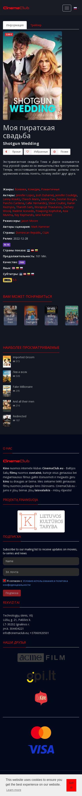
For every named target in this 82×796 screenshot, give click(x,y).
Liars (72, 322)
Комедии (34, 189)
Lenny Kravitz (11, 199)
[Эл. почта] (41, 572)
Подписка (12, 593)
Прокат (12, 152)
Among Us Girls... (51, 319)
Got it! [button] (71, 785)
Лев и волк (20, 372)
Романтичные (50, 189)
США (45, 232)
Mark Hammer (40, 227)
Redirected (19, 416)
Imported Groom (23, 357)
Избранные (36, 152)
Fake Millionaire (23, 387)
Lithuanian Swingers (32, 320)
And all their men (10, 319)
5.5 (15, 280)
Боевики (20, 189)
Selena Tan (48, 199)
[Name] (41, 561)
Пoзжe (59, 152)
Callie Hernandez (36, 203)
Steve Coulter (56, 203)
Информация (15, 25)
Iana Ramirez (43, 215)
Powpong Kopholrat (48, 211)
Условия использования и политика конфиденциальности (35, 583)
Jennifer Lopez (25, 195)
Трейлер (35, 25)
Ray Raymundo (24, 215)
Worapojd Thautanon (48, 207)
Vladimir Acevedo (23, 211)
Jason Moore (29, 221)
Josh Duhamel (45, 195)
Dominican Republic (28, 232)
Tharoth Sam (24, 207)
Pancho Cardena (13, 203)
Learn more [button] (13, 790)
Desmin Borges (66, 199)
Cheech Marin (30, 199)
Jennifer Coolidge (66, 195)
